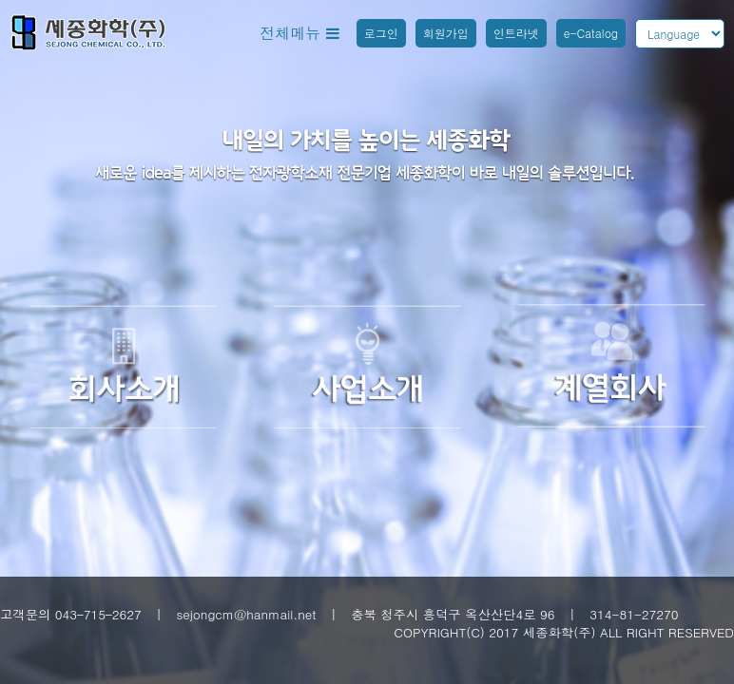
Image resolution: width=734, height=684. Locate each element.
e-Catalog (591, 33)
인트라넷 (516, 33)
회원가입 (446, 33)
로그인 (381, 33)
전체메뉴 (299, 33)
